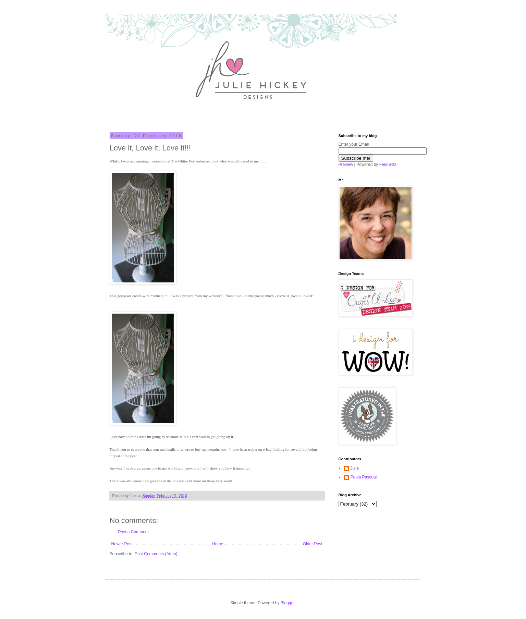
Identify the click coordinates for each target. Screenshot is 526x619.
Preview (346, 164)
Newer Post (122, 544)
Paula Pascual (364, 477)
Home (217, 544)
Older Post (312, 544)
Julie (355, 468)
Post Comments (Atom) (156, 553)
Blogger (288, 602)
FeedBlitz (387, 164)
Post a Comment (133, 532)
